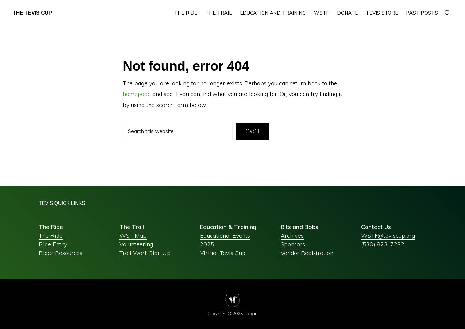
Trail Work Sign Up (144, 253)
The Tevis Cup (32, 12)
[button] (447, 13)
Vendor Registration (307, 253)
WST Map (133, 235)
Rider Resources (60, 253)
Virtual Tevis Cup (222, 253)
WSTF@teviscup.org (388, 235)
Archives (292, 235)
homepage (137, 94)
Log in (252, 313)
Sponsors (293, 244)
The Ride (51, 235)
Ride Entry (53, 244)
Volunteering (136, 244)
